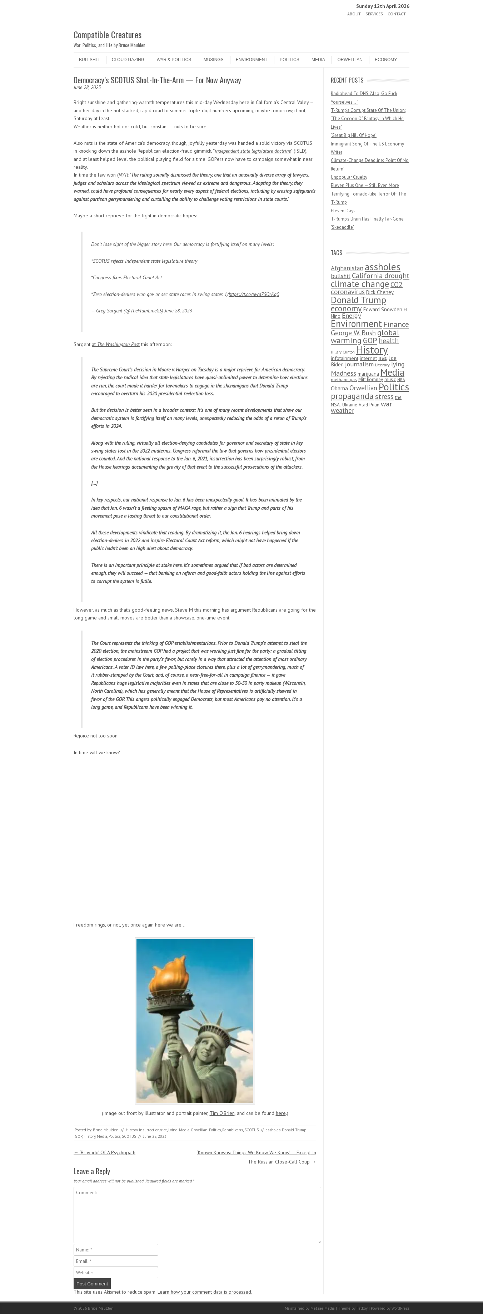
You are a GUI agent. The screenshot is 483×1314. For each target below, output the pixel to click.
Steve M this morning (197, 610)
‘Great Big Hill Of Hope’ (354, 135)
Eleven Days (343, 211)
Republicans (232, 1129)
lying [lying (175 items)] (398, 364)
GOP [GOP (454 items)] (370, 340)
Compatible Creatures (107, 34)
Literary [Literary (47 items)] (382, 364)
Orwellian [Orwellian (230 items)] (363, 388)
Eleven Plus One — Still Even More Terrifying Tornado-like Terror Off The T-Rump (368, 193)
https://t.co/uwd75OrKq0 (254, 294)
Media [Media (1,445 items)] (392, 372)
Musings (214, 59)
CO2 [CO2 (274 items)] (396, 284)
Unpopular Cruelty (349, 177)
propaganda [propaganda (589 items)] (352, 396)
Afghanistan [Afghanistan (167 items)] (347, 268)
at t (116, 344)
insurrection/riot (153, 1129)
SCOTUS (251, 1129)
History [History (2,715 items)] (372, 349)
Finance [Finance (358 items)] (396, 324)
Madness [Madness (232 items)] (343, 373)
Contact (397, 13)
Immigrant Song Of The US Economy (367, 144)
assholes (273, 1129)
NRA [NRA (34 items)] (401, 379)
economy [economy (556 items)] (346, 308)
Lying (173, 1129)
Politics (289, 59)
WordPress (400, 1308)
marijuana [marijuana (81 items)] (368, 373)
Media (318, 59)
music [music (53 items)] (390, 379)
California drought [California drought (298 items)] (380, 275)
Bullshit (89, 59)
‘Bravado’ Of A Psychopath (104, 1152)
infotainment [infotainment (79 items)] (344, 358)
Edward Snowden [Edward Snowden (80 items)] (382, 309)
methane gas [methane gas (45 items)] (344, 379)
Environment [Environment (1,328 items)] (356, 323)
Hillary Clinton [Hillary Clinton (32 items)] (343, 352)
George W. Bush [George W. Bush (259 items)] (353, 332)
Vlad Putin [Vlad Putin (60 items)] (369, 404)
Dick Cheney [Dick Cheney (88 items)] (380, 292)
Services (374, 13)
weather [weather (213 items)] (342, 410)
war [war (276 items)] (386, 403)
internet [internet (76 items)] (368, 358)
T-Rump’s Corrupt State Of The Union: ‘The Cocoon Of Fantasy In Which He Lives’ (368, 118)
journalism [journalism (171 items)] (359, 364)
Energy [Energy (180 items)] (351, 315)
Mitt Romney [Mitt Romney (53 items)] (370, 379)
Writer (336, 152)
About (354, 13)
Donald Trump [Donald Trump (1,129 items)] (358, 300)
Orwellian (349, 59)
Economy (386, 59)
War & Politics (173, 59)
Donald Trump (294, 1129)
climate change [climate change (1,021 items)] (360, 284)
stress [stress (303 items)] (384, 396)
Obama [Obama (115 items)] (339, 388)
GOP (78, 1136)
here (281, 1113)
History (132, 1129)
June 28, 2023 (178, 310)
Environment (252, 59)
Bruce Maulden (106, 1129)
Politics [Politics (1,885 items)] (394, 386)
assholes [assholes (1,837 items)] (382, 266)
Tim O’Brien (222, 1113)
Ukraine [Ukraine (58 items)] (349, 405)
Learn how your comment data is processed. (205, 1292)
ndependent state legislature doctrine (253, 151)
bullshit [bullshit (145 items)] (340, 276)
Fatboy (362, 1308)
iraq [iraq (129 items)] (383, 358)
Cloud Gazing (128, 59)
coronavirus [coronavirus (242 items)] (348, 291)
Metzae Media (322, 1308)
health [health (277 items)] (389, 340)
